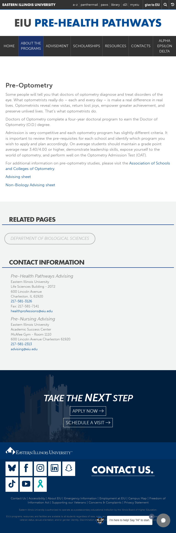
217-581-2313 (21, 344)
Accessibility (37, 498)
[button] (163, 520)
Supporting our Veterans (69, 502)
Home (9, 46)
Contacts (141, 46)
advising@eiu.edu (24, 349)
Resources (115, 46)
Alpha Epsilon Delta (164, 45)
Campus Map (137, 498)
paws (104, 5)
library (115, 5)
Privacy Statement (136, 502)
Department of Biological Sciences (50, 238)
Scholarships (86, 46)
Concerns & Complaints (105, 502)
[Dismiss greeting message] (151, 516)
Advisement (57, 46)
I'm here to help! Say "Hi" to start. (130, 520)
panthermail (89, 5)
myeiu (134, 5)
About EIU (54, 498)
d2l (125, 5)
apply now (88, 411)
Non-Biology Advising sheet (30, 185)
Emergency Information (80, 498)
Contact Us (18, 498)
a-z (75, 5)
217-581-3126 (21, 301)
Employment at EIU (112, 498)
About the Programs (31, 46)
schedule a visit (88, 423)
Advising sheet (18, 176)
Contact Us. (122, 469)
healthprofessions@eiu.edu (32, 311)
